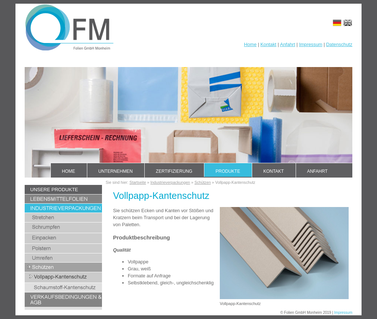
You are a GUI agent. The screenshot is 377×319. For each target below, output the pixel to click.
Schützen (202, 182)
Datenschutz (339, 44)
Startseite (138, 182)
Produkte (227, 171)
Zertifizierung (174, 171)
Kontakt (268, 44)
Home (250, 44)
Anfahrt (287, 44)
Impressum (310, 44)
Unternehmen (115, 171)
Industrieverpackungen (170, 182)
